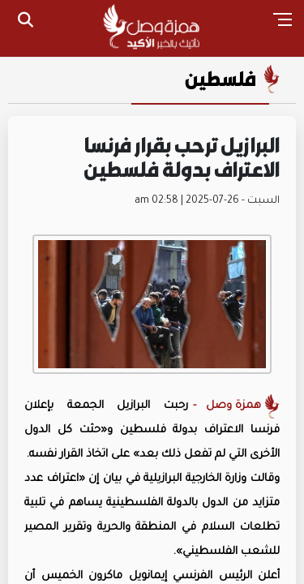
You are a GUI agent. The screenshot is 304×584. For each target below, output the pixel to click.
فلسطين (220, 78)
